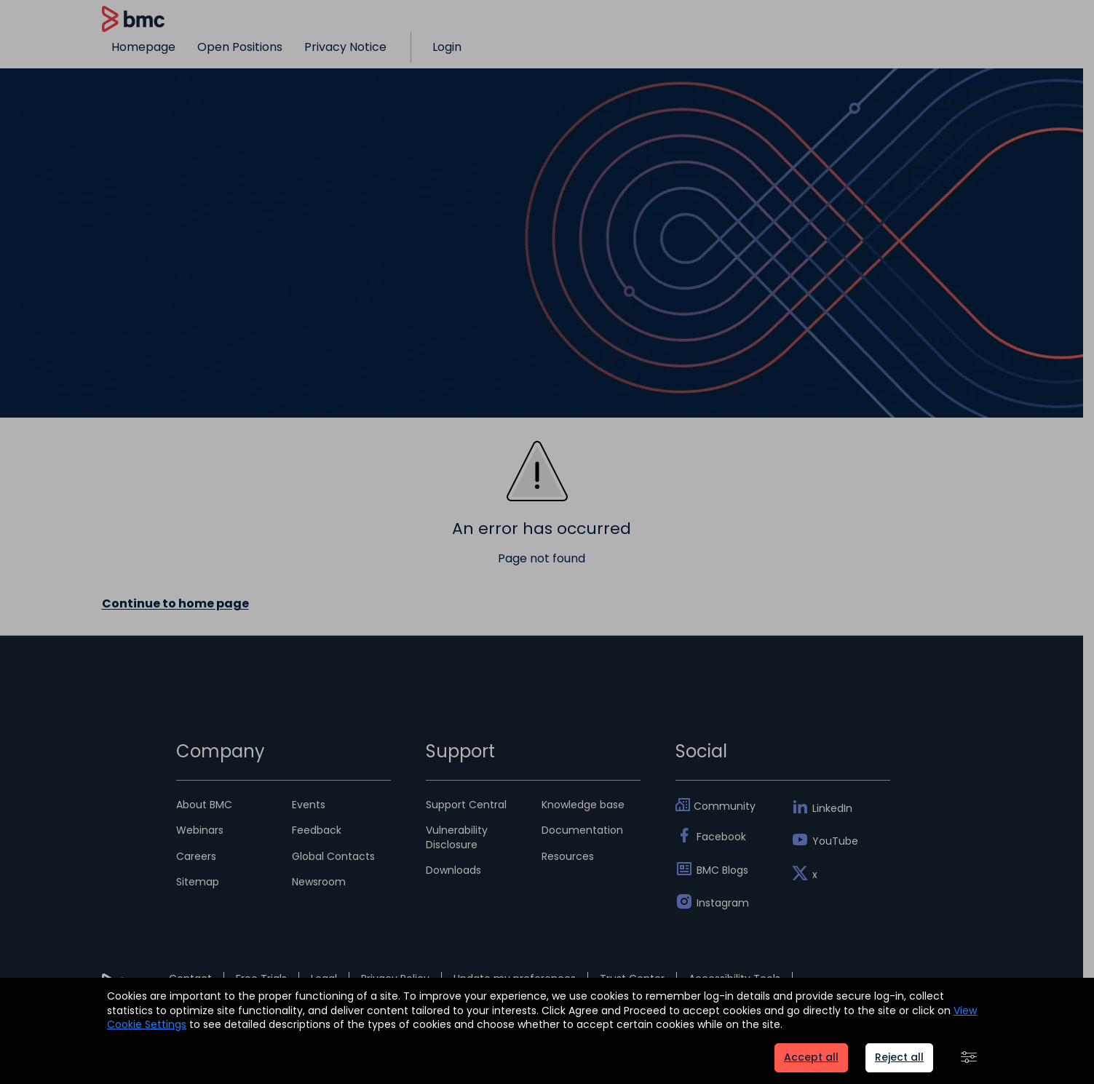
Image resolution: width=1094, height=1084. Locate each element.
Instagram (723, 903)
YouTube (835, 841)
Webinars (199, 830)
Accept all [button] (811, 1057)
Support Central (466, 804)
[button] (969, 1058)
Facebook (721, 836)
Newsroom (319, 881)
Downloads (453, 870)
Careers (196, 856)
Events (308, 804)
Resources (568, 856)
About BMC (204, 804)
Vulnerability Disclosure (457, 837)
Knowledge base (583, 804)
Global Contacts (333, 856)
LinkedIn (832, 808)
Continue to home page (175, 604)
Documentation (582, 830)
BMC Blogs (722, 870)
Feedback (316, 830)
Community (725, 806)
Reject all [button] (899, 1057)
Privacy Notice (345, 47)
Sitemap (197, 881)
